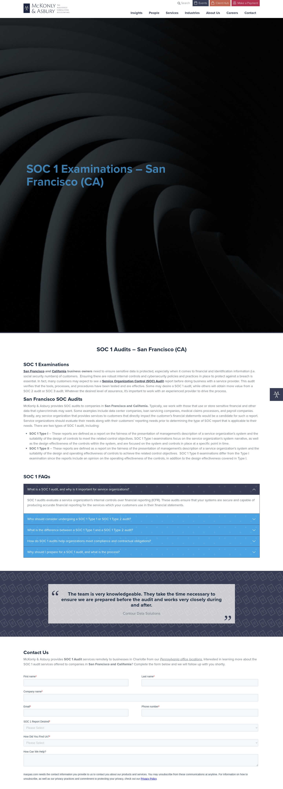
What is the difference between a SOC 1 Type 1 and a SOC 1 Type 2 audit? (80, 530)
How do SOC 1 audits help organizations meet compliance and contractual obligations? (89, 541)
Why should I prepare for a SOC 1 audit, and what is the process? (73, 552)
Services (172, 12)
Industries (192, 12)
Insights (137, 12)
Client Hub (220, 3)
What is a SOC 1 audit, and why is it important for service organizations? (78, 489)
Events (200, 3)
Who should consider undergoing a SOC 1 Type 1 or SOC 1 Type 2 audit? (79, 519)
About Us (213, 12)
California (59, 371)
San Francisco (33, 371)
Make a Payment (245, 3)
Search (184, 3)
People (154, 12)
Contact (250, 12)
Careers (232, 12)
